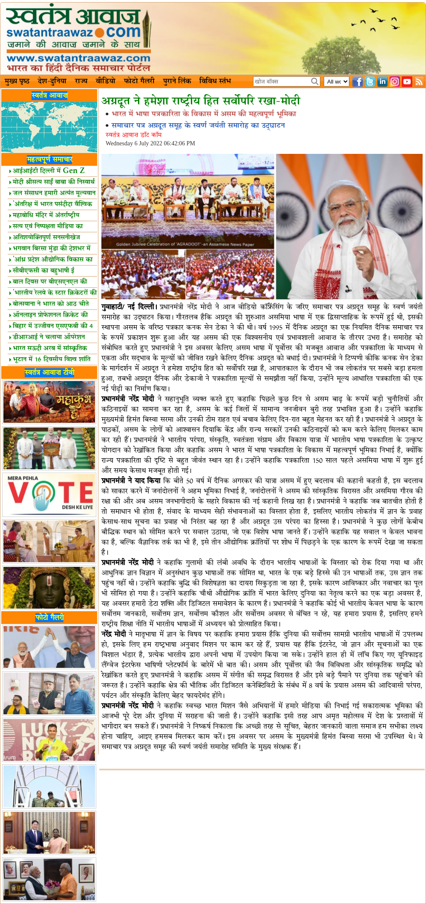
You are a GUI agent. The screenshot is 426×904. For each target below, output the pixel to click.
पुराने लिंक (177, 81)
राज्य (81, 81)
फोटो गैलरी (139, 81)
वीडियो (105, 81)
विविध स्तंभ (215, 81)
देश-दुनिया (52, 81)
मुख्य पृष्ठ (17, 81)
